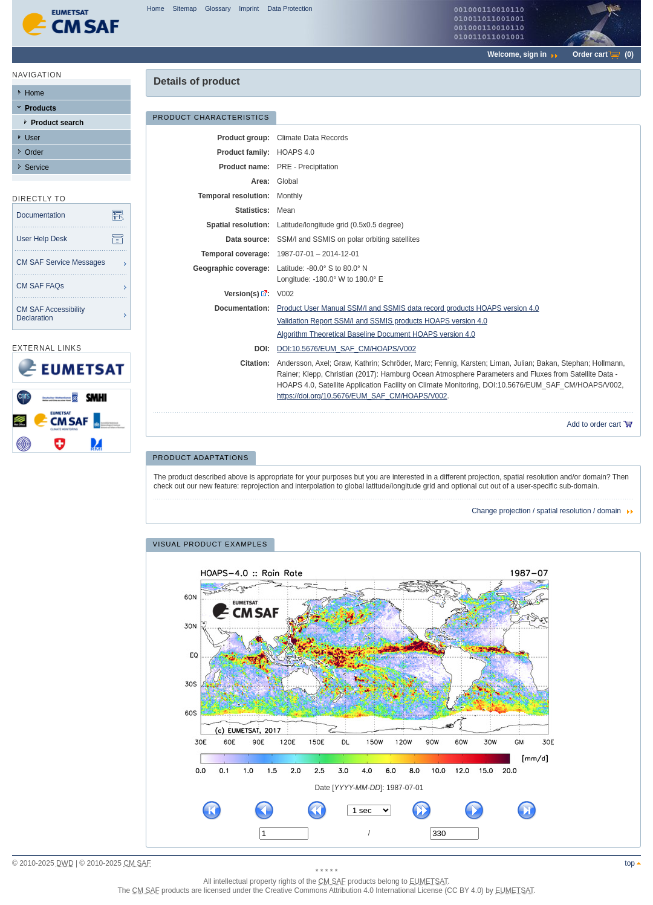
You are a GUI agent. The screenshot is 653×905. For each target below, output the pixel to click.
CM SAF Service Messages (60, 262)
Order (34, 152)
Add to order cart (594, 424)
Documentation (40, 215)
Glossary (218, 8)
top (630, 863)
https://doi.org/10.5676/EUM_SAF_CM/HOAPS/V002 (362, 396)
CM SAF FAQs (40, 286)
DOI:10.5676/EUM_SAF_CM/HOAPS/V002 (346, 349)
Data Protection (289, 8)
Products (40, 108)
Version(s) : (247, 294)
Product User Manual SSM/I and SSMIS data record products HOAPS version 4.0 (408, 308)
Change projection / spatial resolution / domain (546, 511)
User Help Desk (41, 239)
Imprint (249, 8)
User (32, 138)
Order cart (603, 54)
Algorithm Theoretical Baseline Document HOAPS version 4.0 (376, 334)
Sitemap (185, 8)
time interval (346, 804)
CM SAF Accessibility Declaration (50, 313)
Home (155, 8)
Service (37, 167)
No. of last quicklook (429, 826)
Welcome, (522, 54)
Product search (57, 122)
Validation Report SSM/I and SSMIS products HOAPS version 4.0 (382, 321)
